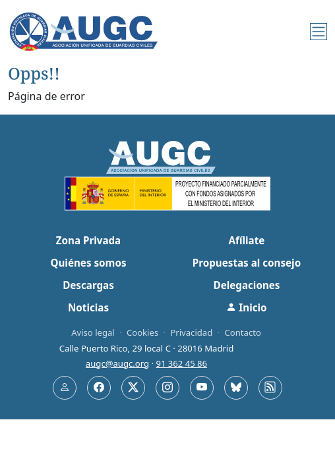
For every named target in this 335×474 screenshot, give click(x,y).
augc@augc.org (117, 363)
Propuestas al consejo (247, 262)
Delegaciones (247, 285)
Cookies (142, 332)
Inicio (246, 307)
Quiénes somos (88, 262)
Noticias (88, 307)
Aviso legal (93, 332)
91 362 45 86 (181, 363)
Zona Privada (88, 240)
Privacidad (191, 332)
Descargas (88, 285)
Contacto (242, 332)
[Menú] (318, 31)
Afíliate (247, 240)
